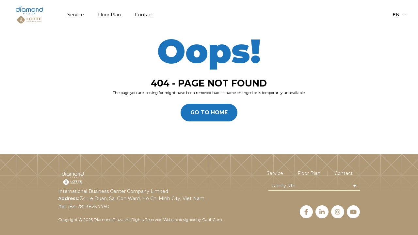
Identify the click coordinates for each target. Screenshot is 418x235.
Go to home (209, 112)
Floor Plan (109, 15)
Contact (144, 15)
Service (75, 15)
